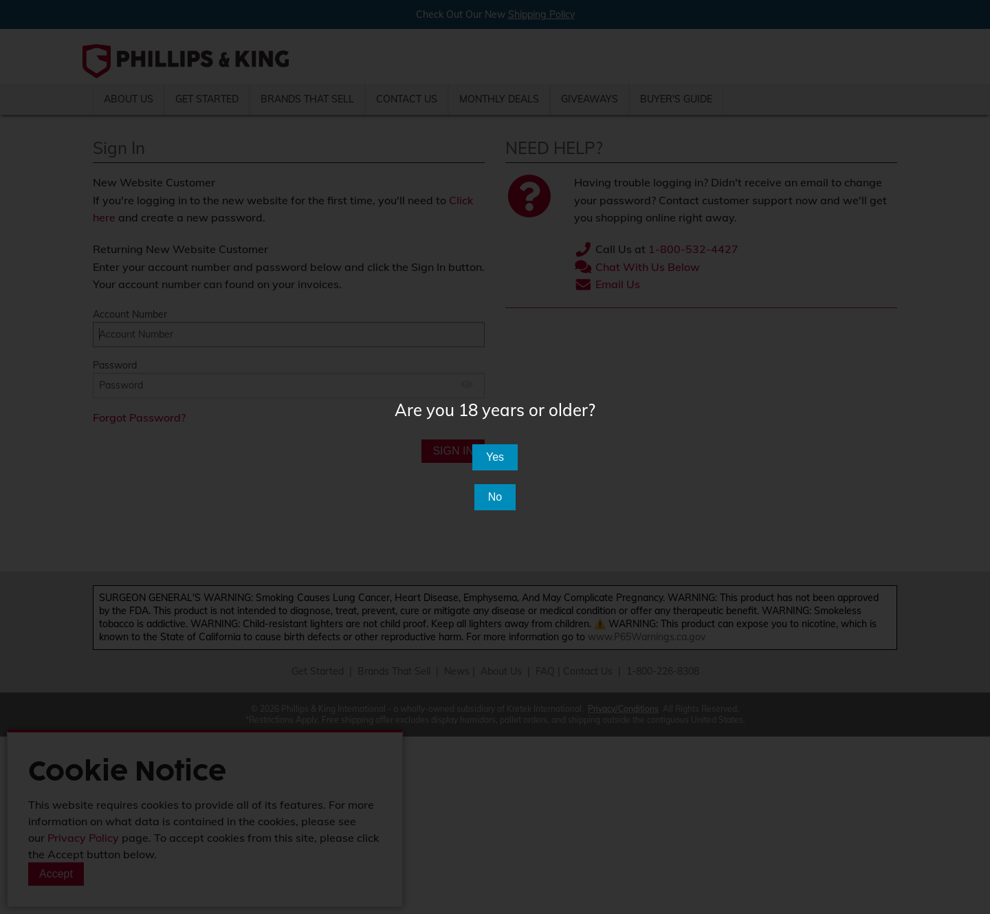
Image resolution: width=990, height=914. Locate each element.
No (495, 497)
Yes (495, 457)
